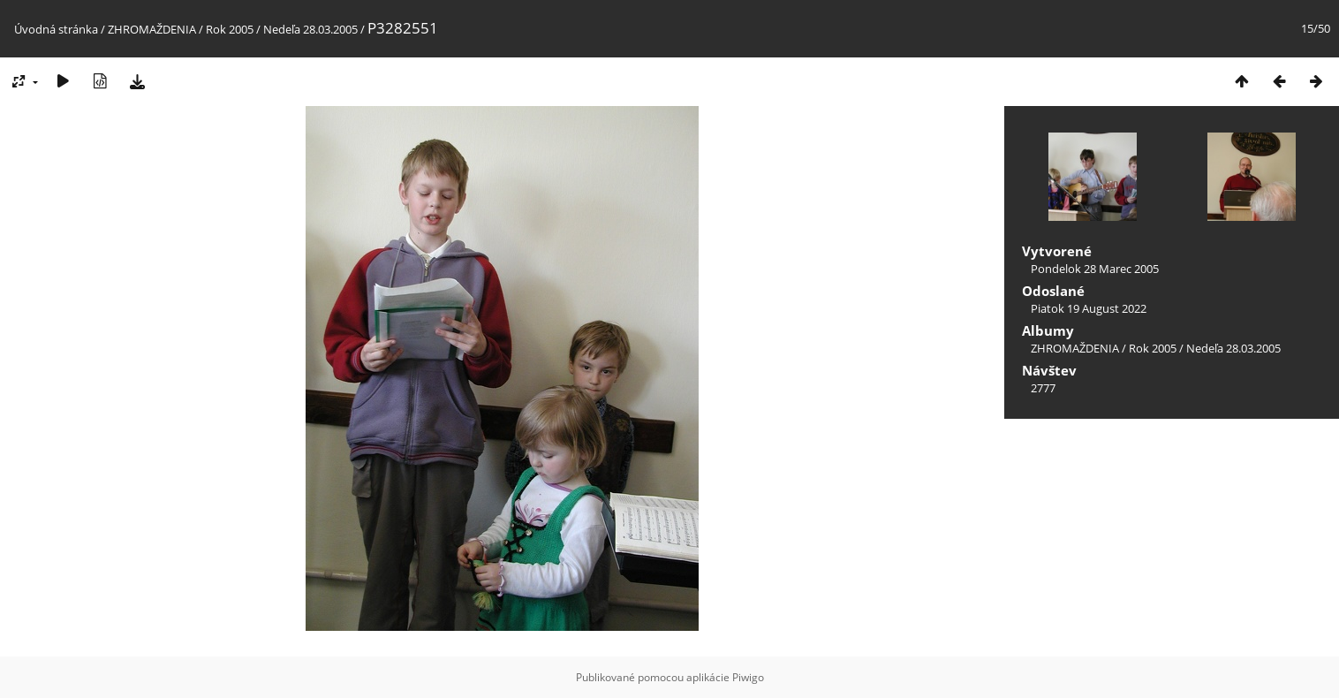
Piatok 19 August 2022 (1088, 308)
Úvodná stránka (56, 29)
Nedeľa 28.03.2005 (310, 29)
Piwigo (748, 677)
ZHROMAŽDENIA (152, 29)
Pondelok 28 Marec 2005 (1095, 269)
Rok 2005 (229, 29)
